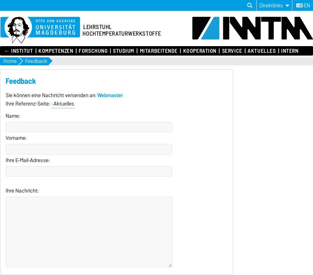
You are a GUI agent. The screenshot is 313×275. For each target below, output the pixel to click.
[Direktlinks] (274, 5)
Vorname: (16, 138)
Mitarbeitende (159, 51)
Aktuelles (262, 51)
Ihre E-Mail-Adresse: (28, 160)
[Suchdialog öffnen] (249, 5)
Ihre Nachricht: (22, 191)
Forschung (93, 51)
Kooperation (199, 51)
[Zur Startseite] (40, 30)
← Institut (18, 51)
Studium (123, 51)
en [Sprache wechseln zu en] (303, 5)
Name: (13, 116)
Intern (289, 51)
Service (232, 51)
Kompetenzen (55, 51)
